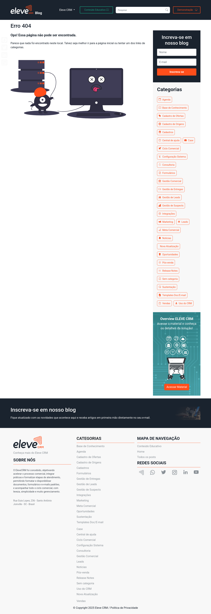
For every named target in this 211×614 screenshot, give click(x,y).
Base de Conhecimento (173, 107)
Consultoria (166, 164)
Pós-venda (166, 262)
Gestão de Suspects (171, 205)
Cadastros (166, 132)
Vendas (164, 303)
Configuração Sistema (172, 156)
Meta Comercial (169, 230)
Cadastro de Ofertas (171, 116)
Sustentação (167, 287)
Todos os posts (146, 457)
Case (188, 140)
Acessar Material (176, 387)
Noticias (165, 238)
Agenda (165, 99)
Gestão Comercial (170, 181)
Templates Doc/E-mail (172, 295)
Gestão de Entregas (171, 189)
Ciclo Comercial (169, 148)
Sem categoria (168, 279)
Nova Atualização (169, 246)
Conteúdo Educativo (149, 446)
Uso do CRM (183, 303)
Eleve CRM (66, 10)
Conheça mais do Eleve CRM (30, 452)
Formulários (167, 173)
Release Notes (168, 270)
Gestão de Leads (169, 197)
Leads (183, 222)
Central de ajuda (169, 140)
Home (140, 451)
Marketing (166, 222)
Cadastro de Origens (171, 124)
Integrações (167, 213)
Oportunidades (168, 254)
